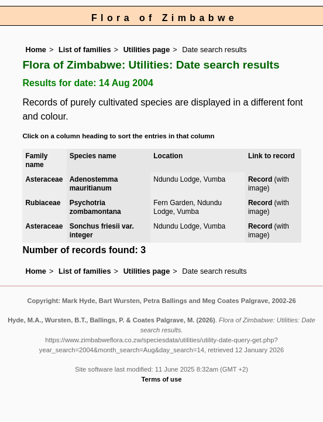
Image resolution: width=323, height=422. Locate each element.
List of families (85, 49)
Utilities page (146, 49)
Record (260, 179)
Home (35, 49)
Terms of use (162, 379)
